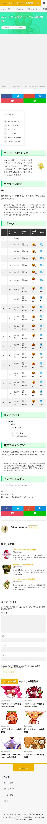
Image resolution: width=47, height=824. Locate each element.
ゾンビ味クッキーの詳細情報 (24, 579)
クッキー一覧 (5, 9)
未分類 (6, 801)
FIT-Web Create (38, 817)
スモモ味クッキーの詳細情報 (11, 730)
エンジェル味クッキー (13, 121)
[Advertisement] (23, 60)
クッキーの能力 (11, 125)
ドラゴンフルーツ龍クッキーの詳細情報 (34, 705)
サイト (3, 655)
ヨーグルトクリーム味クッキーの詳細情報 (11, 755)
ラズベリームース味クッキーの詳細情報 (11, 705)
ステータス (9, 129)
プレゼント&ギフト (12, 141)
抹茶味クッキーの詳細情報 (23, 564)
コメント (4, 613)
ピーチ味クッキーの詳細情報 (34, 730)
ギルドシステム (18, 9)
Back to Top (23, 768)
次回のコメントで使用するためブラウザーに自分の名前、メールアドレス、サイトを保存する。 (23, 666)
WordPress (27, 819)
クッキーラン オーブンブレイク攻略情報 (29, 814)
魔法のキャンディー (12, 137)
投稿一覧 (32, 527)
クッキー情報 (19, 27)
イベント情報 (8, 783)
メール (4, 645)
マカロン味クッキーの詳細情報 (25, 550)
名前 (3, 636)
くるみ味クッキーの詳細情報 (34, 755)
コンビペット (10, 133)
